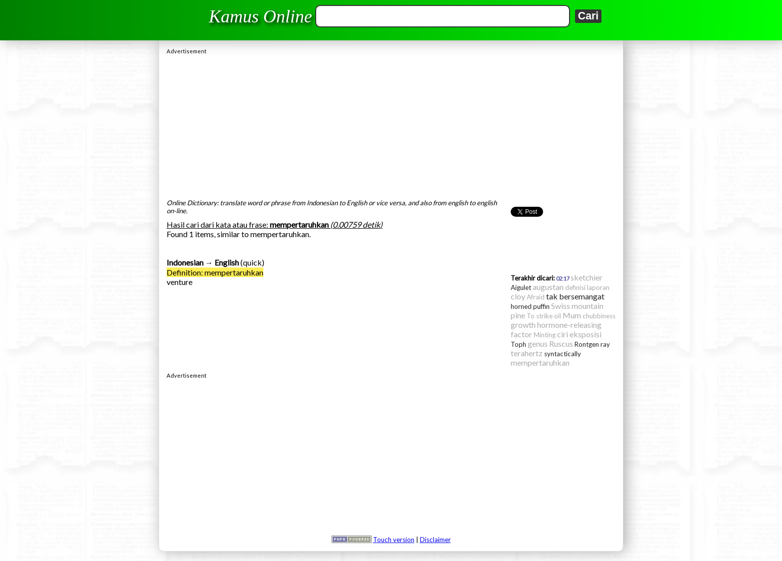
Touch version (393, 540)
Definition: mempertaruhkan (215, 272)
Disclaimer (435, 540)
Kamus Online (260, 16)
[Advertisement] (391, 124)
